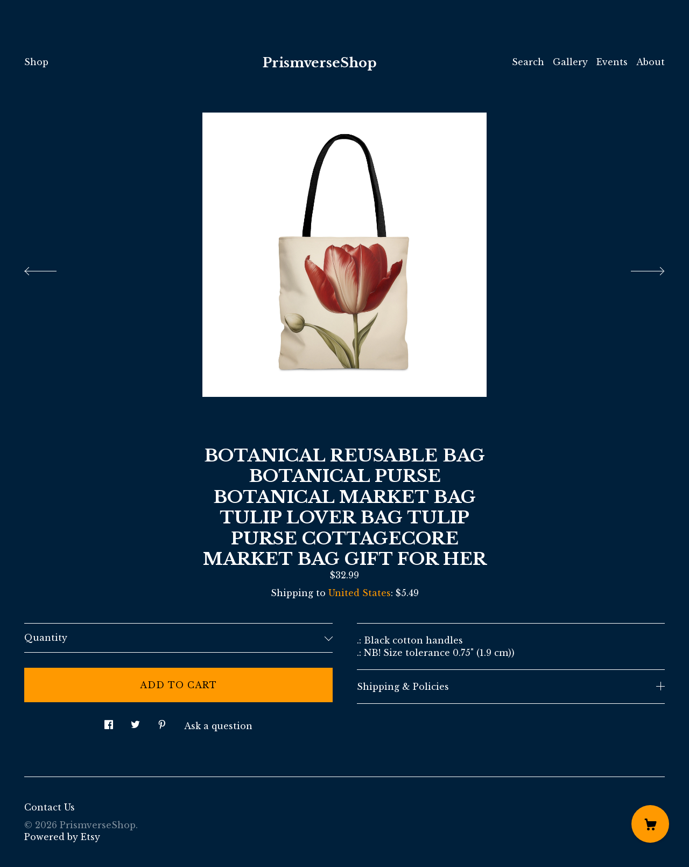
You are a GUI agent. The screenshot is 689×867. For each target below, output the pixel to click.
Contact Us (49, 807)
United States (359, 593)
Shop (36, 62)
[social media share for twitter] (135, 721)
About (650, 62)
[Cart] (650, 824)
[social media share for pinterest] (162, 721)
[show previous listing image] (51, 268)
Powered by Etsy (62, 836)
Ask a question (218, 726)
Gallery (570, 62)
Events (612, 62)
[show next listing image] (638, 268)
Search (528, 62)
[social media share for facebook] (108, 721)
